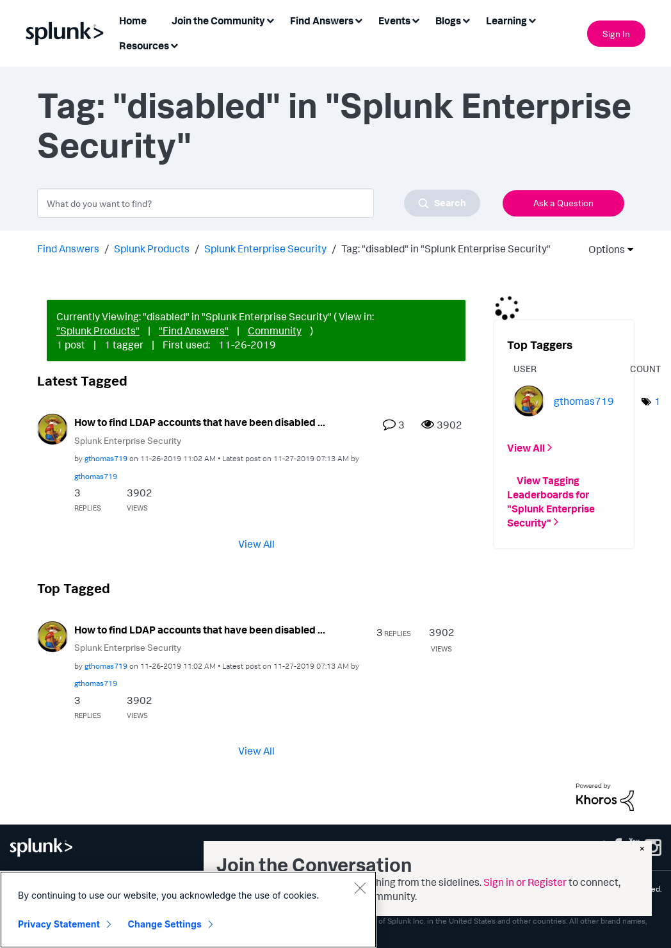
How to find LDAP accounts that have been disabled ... (199, 422)
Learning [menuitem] (506, 20)
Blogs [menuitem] (448, 20)
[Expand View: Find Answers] (358, 20)
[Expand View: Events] (415, 20)
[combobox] (258, 203)
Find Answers (68, 248)
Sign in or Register (525, 882)
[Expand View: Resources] (174, 45)
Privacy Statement (59, 924)
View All (256, 543)
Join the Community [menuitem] (218, 20)
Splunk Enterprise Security (265, 248)
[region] (188, 909)
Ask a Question (563, 202)
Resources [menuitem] (144, 45)
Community (275, 330)
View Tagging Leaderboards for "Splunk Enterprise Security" (551, 500)
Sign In (616, 33)
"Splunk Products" (98, 330)
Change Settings (165, 924)
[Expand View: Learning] (532, 20)
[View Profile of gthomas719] (106, 458)
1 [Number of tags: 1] (657, 401)
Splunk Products (152, 248)
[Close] (359, 887)
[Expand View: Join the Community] (270, 20)
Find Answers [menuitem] (321, 20)
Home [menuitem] (133, 20)
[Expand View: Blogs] (466, 20)
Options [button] (602, 249)
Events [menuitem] (394, 20)
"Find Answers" (194, 330)
